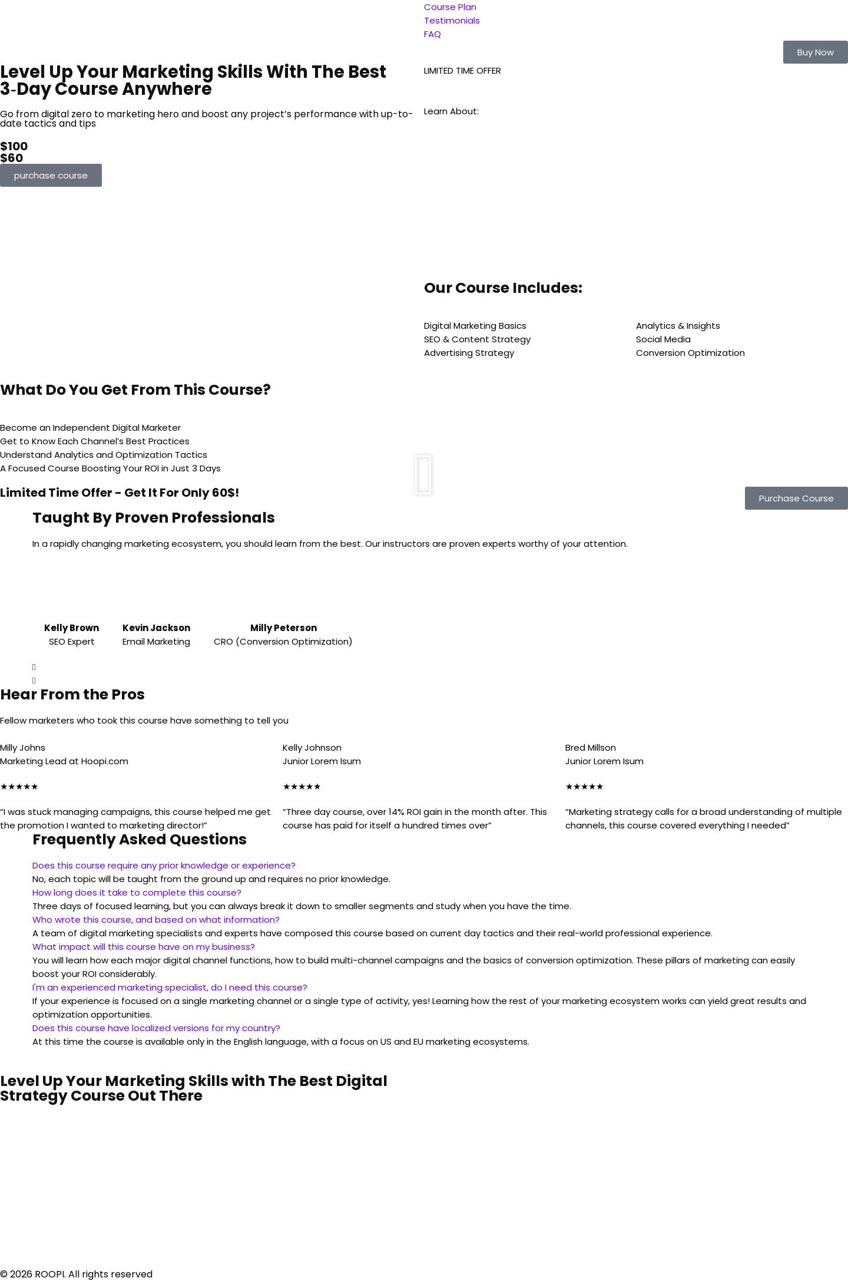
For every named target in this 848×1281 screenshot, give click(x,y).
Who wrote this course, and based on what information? (156, 919)
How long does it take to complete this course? (136, 892)
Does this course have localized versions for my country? (156, 1028)
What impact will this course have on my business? (143, 946)
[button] (815, 52)
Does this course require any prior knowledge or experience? (164, 865)
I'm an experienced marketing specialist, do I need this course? (169, 987)
